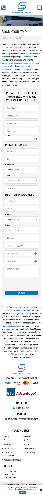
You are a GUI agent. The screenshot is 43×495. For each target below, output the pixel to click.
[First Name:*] (21, 108)
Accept (22, 492)
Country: (9, 164)
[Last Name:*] (21, 116)
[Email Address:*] (21, 123)
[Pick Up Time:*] (21, 253)
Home (5, 38)
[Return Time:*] (21, 261)
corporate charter (13, 326)
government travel (32, 63)
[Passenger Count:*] (21, 246)
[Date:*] (21, 139)
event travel (7, 66)
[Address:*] (21, 151)
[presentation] (18, 282)
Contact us (21, 351)
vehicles (34, 50)
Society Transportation (11, 47)
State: (8, 175)
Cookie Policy (32, 489)
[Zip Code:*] (21, 188)
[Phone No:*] (21, 131)
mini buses (28, 57)
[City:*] (21, 159)
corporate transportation (12, 63)
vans (4, 60)
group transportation (23, 310)
